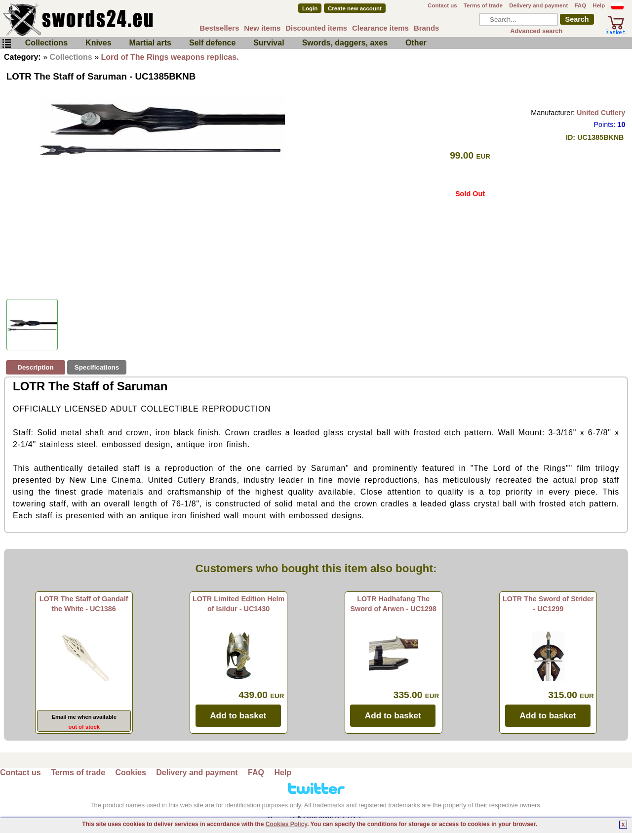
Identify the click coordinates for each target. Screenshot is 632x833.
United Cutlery (601, 113)
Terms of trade (483, 5)
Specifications (97, 367)
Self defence (212, 43)
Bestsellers (219, 28)
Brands (426, 28)
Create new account (355, 8)
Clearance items (380, 28)
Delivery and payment (538, 5)
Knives (98, 43)
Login (309, 8)
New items (262, 28)
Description (35, 367)
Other (416, 43)
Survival (268, 43)
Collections (46, 43)
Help (598, 5)
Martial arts (150, 43)
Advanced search (536, 31)
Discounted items (316, 28)
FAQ (580, 5)
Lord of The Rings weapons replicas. (170, 57)
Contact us (442, 5)
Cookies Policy (286, 824)
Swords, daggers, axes (345, 43)
